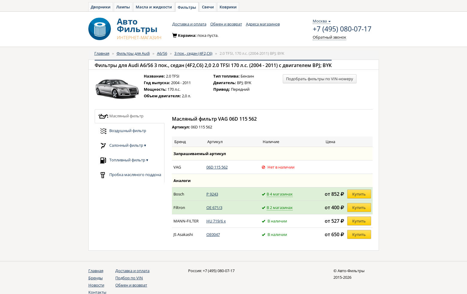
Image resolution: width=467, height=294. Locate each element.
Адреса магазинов (263, 24)
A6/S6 (162, 53)
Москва (322, 21)
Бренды (95, 278)
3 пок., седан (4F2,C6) (193, 53)
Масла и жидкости (154, 7)
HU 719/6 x (216, 221)
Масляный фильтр (120, 116)
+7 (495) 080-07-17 (342, 29)
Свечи (208, 7)
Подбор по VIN (129, 278)
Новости (96, 285)
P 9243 (212, 194)
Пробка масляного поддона (129, 175)
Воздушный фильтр (122, 131)
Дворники (101, 7)
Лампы (123, 7)
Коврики (228, 7)
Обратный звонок (329, 37)
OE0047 (213, 234)
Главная (101, 53)
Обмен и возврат (226, 24)
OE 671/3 (214, 207)
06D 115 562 (217, 167)
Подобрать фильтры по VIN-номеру (319, 78)
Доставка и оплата (189, 24)
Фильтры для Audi (133, 53)
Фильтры (187, 7)
